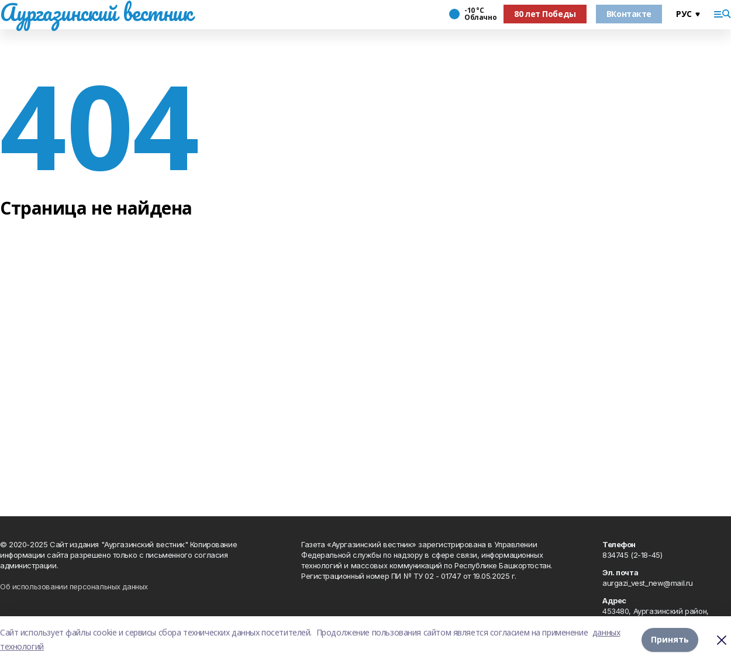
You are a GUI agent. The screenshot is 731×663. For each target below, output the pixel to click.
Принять (670, 639)
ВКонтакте (628, 13)
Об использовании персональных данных (74, 586)
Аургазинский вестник (96, 12)
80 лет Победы (545, 13)
